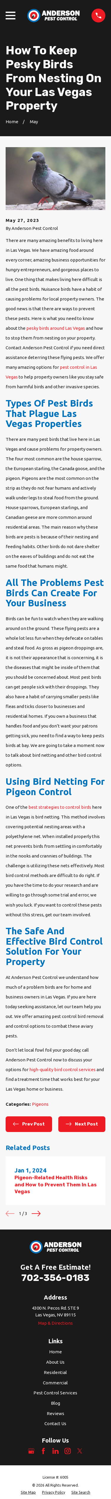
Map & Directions (55, 1323)
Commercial (55, 1382)
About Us (55, 1362)
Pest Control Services (55, 1392)
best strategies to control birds (59, 807)
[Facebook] (43, 1451)
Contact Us (55, 1423)
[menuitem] (28, 1492)
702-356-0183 (55, 1277)
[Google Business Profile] (31, 1451)
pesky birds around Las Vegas (55, 328)
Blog (55, 1403)
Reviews (55, 1413)
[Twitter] (80, 1451)
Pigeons (40, 1104)
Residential (55, 1372)
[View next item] (36, 1213)
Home (55, 1351)
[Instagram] (68, 1451)
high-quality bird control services (62, 1069)
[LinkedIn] (55, 1451)
